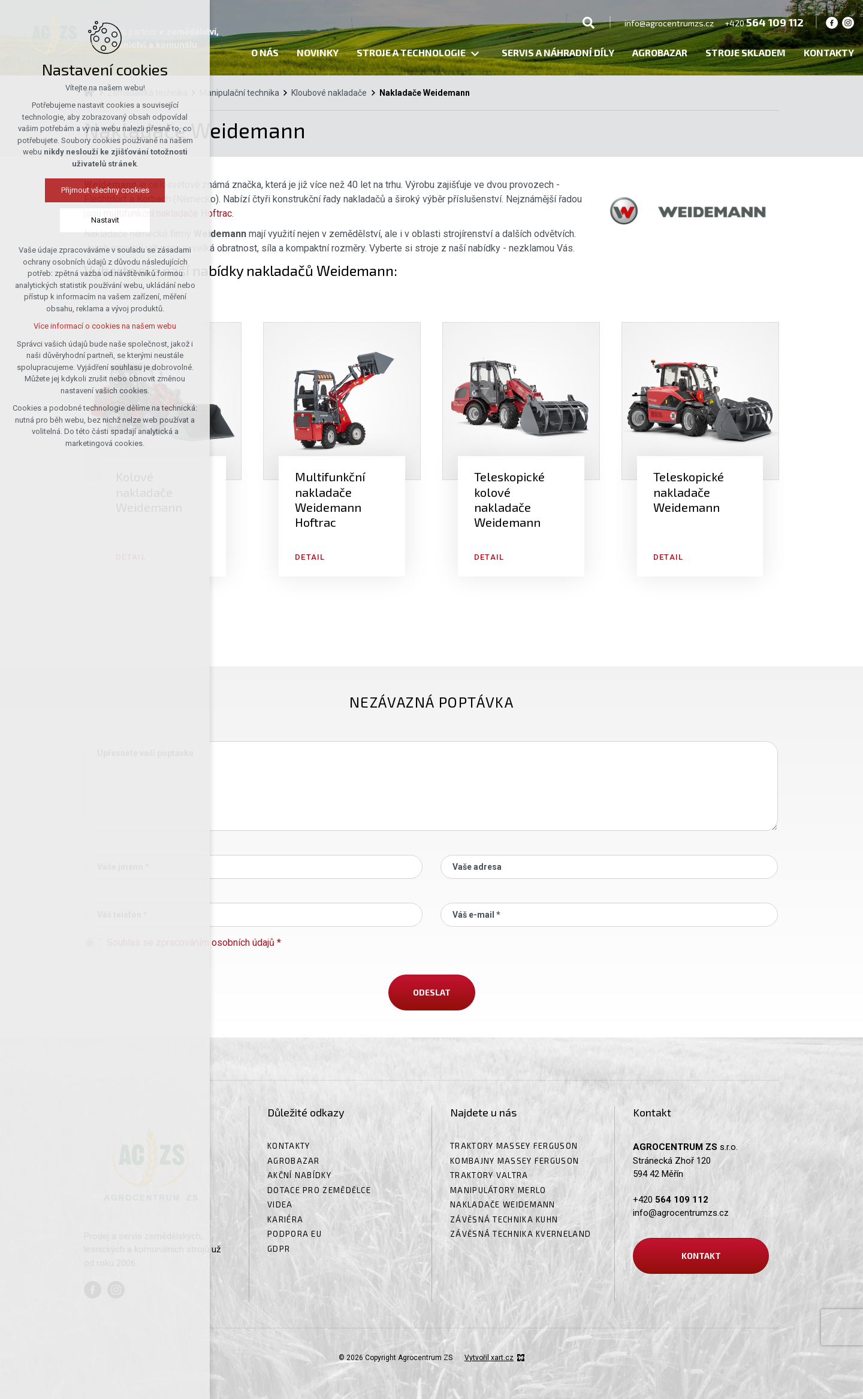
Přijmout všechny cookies (105, 190)
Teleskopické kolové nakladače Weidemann (509, 499)
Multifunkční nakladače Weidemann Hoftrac (330, 499)
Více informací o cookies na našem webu (105, 325)
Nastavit (105, 220)
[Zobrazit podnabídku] (475, 54)
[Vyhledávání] (589, 22)
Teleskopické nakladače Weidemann (688, 491)
